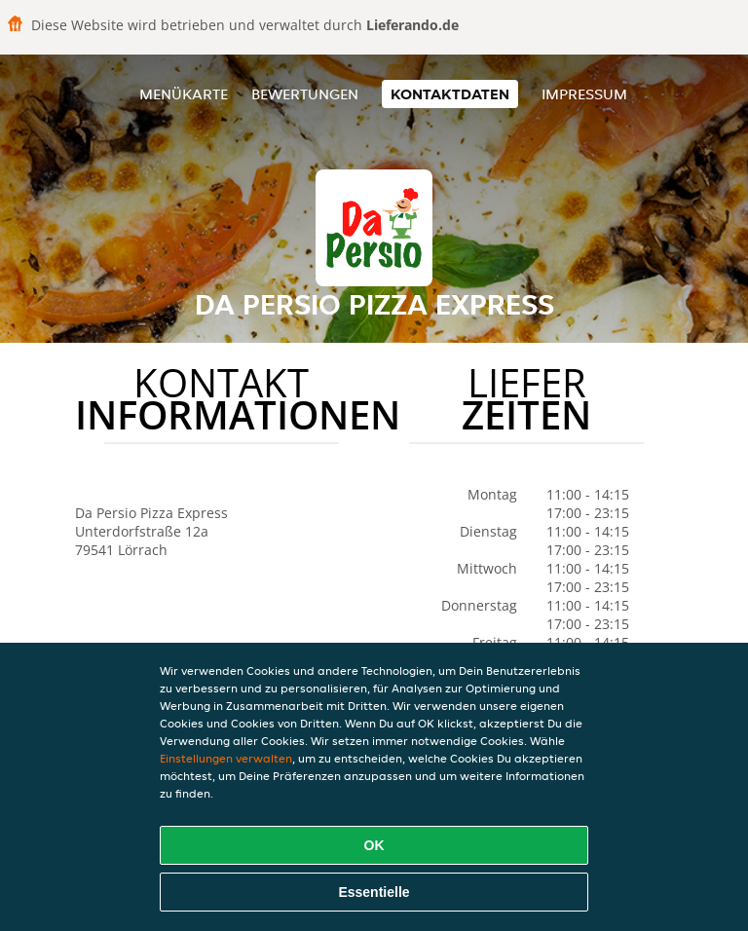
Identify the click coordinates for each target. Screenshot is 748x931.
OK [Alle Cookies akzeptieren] (374, 845)
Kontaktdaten (450, 94)
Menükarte (183, 94)
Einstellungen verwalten (226, 758)
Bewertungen (304, 94)
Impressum (584, 94)
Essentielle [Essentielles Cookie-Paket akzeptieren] (373, 892)
